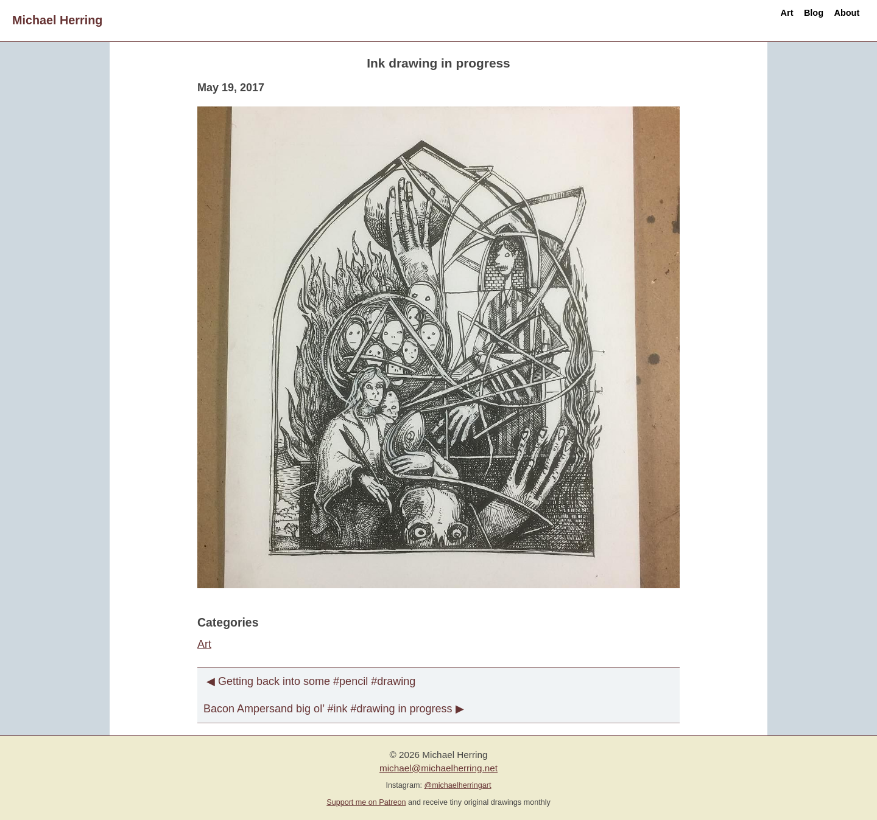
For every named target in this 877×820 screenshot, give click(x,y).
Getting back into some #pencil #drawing (316, 681)
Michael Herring (57, 20)
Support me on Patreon (366, 802)
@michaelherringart (457, 785)
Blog (785, 20)
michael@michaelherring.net (438, 768)
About (837, 20)
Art (740, 20)
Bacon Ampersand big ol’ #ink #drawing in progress (328, 709)
